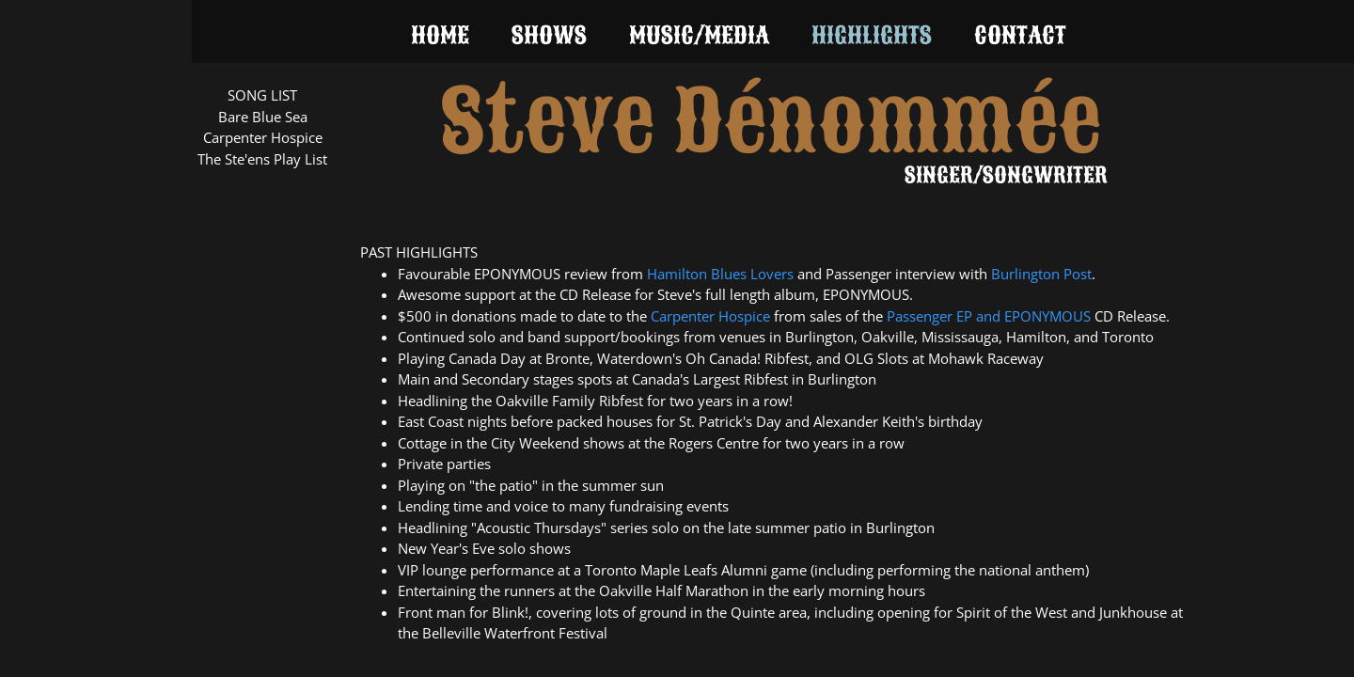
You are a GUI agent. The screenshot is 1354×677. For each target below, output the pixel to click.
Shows (549, 35)
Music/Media (699, 35)
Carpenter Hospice (263, 137)
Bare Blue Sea (262, 116)
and (990, 316)
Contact (1020, 35)
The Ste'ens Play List (262, 159)
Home (440, 35)
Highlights (871, 35)
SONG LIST (262, 95)
